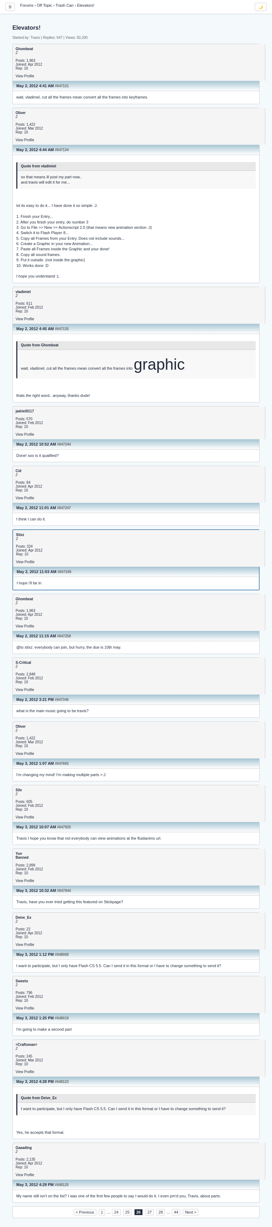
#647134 (62, 150)
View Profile (25, 76)
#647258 (64, 636)
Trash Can (65, 5)
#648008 (62, 955)
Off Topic (44, 5)
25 (127, 1212)
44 (176, 1212)
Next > (190, 1212)
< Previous (85, 1212)
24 (116, 1212)
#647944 (64, 891)
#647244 (64, 444)
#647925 (64, 827)
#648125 (62, 1185)
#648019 (62, 1018)
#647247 (64, 508)
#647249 (64, 572)
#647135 (62, 329)
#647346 (62, 700)
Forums (26, 5)
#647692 (62, 764)
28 (161, 1212)
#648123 (62, 1082)
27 (149, 1212)
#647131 (62, 86)
